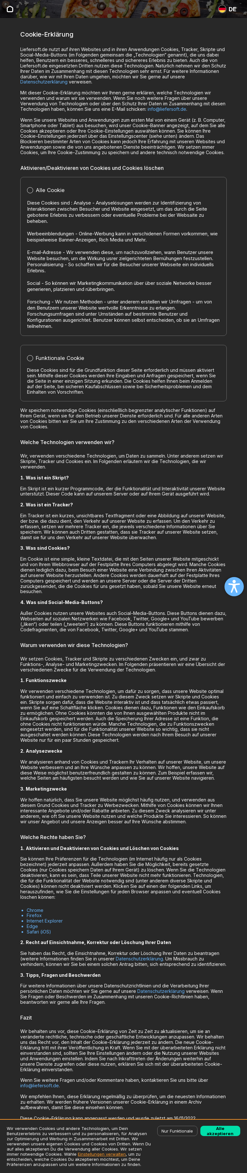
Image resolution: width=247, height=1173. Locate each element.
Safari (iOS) (39, 931)
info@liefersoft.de (167, 109)
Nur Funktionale (177, 1131)
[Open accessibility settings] (234, 586)
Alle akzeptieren (220, 1131)
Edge (32, 926)
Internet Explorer (45, 921)
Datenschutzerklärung (44, 81)
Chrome (35, 910)
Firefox (34, 915)
